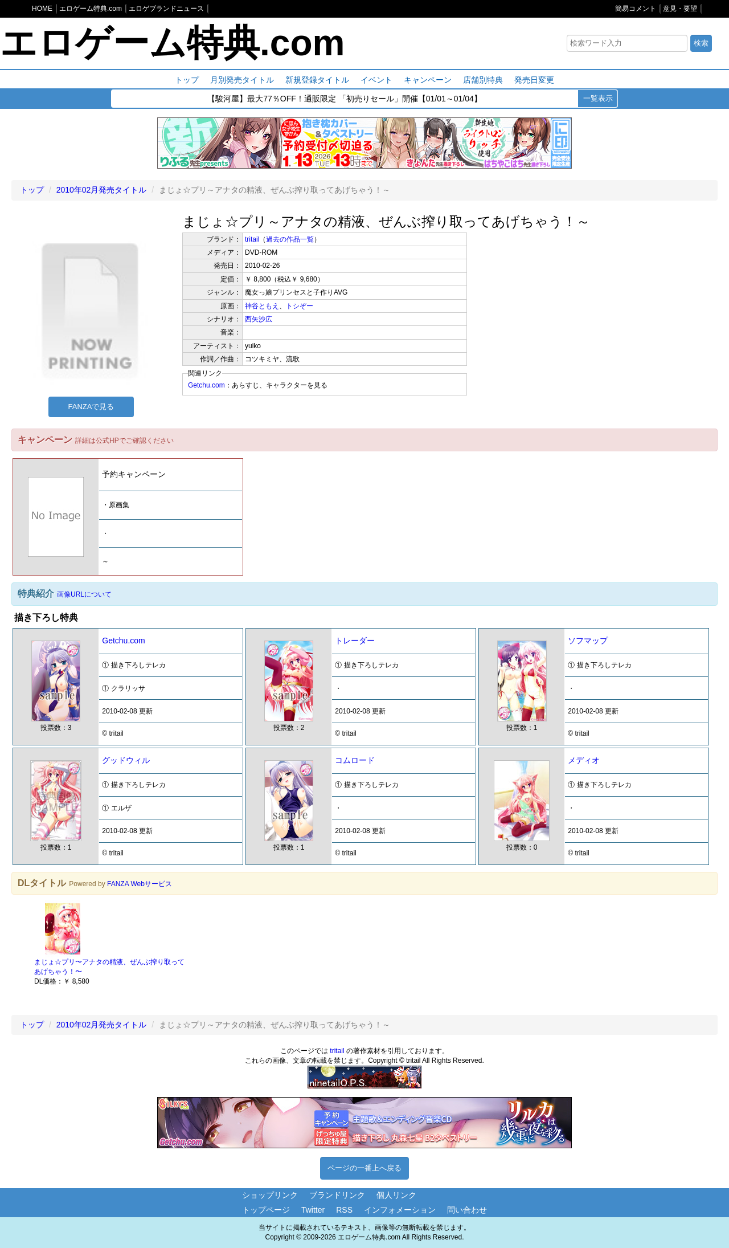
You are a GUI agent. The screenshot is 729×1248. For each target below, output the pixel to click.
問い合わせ (467, 1209)
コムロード (355, 760)
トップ (187, 79)
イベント (376, 79)
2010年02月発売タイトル (101, 189)
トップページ (266, 1209)
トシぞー (299, 306)
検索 (701, 43)
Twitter (313, 1209)
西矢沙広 (258, 319)
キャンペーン (428, 79)
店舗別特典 (483, 79)
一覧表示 (598, 98)
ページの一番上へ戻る (364, 1168)
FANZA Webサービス (139, 884)
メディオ (584, 760)
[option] (112, 943)
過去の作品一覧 (290, 239)
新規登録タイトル (317, 79)
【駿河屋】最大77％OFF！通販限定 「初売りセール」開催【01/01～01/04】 (344, 99)
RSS (344, 1209)
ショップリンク (270, 1195)
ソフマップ (588, 640)
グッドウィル (126, 760)
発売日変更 (534, 79)
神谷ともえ (262, 306)
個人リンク (396, 1195)
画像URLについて (84, 594)
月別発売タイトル (242, 79)
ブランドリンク (337, 1195)
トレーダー (355, 640)
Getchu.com (206, 385)
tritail (252, 239)
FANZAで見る (91, 406)
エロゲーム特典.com (172, 42)
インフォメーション (400, 1209)
